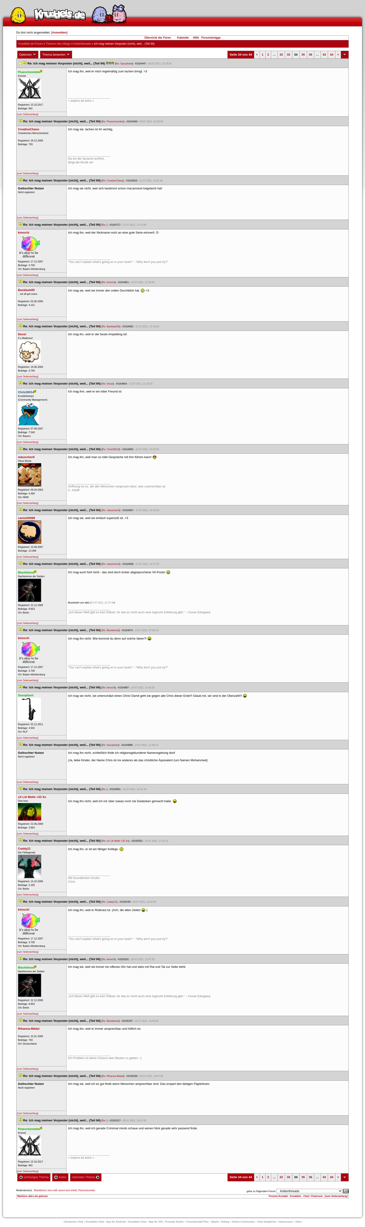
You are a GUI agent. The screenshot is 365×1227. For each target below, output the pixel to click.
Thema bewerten (56, 55)
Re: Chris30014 (110, 449)
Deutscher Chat (73, 1221)
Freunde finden (174, 1221)
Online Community (243, 1221)
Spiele (215, 1221)
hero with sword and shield (62, 1190)
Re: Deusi (107, 383)
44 (331, 54)
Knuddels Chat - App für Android (106, 1221)
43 (324, 54)
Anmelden (59, 32)
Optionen (28, 55)
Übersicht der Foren (157, 37)
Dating (225, 1221)
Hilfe (196, 37)
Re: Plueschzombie (113, 121)
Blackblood (40, 1190)
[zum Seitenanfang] (27, 114)
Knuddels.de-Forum (30, 43)
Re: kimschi (108, 282)
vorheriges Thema (34, 1177)
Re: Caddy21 (109, 901)
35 (303, 54)
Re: (104, 224)
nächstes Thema (85, 1177)
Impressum (286, 1221)
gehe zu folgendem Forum (261, 1191)
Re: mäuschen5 (111, 510)
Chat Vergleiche (267, 1221)
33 (288, 54)
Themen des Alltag (58, 43)
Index (60, 1177)
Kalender (183, 37)
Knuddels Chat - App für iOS (145, 1221)
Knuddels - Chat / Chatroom (306, 1196)
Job (298, 1221)
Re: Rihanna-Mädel (113, 1076)
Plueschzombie (86, 1190)
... (274, 54)
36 (310, 54)
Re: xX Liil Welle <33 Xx (115, 840)
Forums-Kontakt (278, 1196)
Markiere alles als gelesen (32, 1196)
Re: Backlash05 (111, 326)
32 (281, 54)
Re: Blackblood (110, 630)
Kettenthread (82, 43)
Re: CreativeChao (112, 180)
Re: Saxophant (124, 63)
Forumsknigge (211, 37)
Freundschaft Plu (197, 1221)
